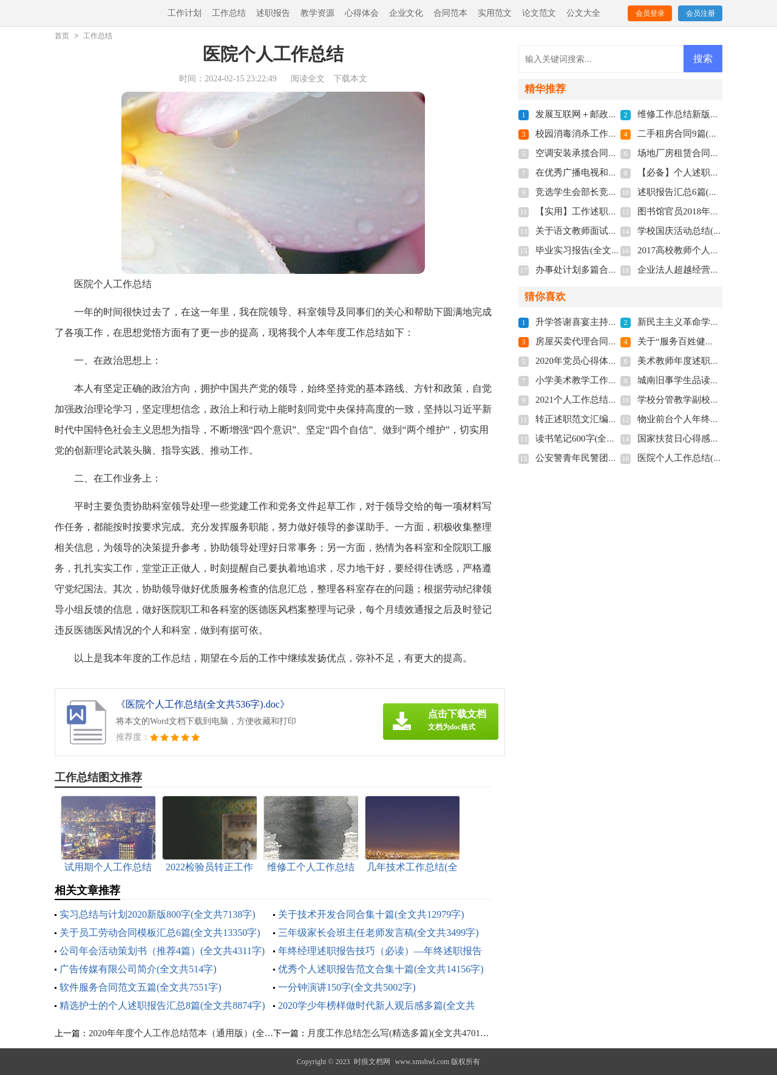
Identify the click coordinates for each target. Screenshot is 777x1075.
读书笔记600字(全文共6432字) (595, 438)
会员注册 (700, 13)
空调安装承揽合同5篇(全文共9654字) (609, 153)
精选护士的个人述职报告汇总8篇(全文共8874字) (162, 1005)
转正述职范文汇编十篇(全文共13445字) (613, 419)
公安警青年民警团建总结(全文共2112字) (615, 458)
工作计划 (185, 13)
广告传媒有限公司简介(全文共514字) (138, 969)
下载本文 (350, 78)
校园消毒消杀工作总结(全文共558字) (609, 133)
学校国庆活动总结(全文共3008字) (704, 231)
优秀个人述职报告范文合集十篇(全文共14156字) (381, 969)
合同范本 (450, 13)
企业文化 (406, 13)
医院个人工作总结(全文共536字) (702, 458)
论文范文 (539, 13)
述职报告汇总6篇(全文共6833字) (702, 192)
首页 (62, 36)
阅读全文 (308, 78)
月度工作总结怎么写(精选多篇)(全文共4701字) (399, 1033)
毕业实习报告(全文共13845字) (595, 250)
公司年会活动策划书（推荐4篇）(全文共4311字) (162, 951)
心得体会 (362, 13)
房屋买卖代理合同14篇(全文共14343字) (613, 341)
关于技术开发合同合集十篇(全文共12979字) (371, 914)
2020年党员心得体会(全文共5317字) (606, 361)
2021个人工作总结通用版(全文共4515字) (615, 399)
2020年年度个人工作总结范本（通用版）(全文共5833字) (201, 1033)
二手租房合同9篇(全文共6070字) (702, 133)
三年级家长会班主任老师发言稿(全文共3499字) (378, 932)
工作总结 (229, 13)
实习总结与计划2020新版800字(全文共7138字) (157, 914)
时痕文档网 (372, 1061)
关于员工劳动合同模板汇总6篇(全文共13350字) (159, 932)
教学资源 (317, 13)
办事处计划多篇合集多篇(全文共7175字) (615, 270)
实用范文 (495, 13)
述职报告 (273, 13)
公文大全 (583, 13)
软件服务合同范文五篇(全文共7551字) (140, 987)
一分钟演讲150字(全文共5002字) (347, 987)
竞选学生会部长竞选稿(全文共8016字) (611, 192)
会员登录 (650, 13)
